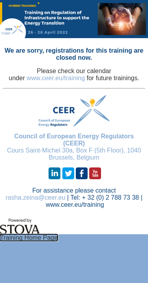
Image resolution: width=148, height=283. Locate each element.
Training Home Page (29, 237)
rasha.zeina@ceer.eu (35, 197)
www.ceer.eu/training (55, 78)
